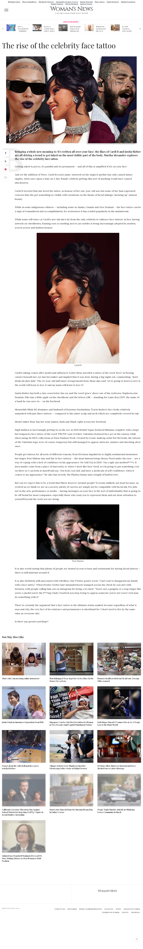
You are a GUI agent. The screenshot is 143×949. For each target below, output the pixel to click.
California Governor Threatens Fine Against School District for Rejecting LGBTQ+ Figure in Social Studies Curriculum (22, 812)
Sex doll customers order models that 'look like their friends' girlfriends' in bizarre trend (127, 28)
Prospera (135, 912)
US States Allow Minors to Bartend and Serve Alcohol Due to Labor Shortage (116, 767)
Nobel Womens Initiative (90, 909)
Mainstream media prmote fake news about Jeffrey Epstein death (101, 28)
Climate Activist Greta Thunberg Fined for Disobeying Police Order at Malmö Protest (68, 767)
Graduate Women (132, 909)
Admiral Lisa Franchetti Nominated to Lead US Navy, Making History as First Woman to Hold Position (22, 858)
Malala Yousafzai (128, 2)
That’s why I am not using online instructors (20, 678)
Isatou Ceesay (86, 4)
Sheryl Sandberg (29, 2)
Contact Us (59, 909)
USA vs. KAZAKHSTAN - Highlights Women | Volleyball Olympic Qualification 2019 (23, 28)
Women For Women (110, 912)
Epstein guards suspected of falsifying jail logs (75, 28)
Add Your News (70, 22)
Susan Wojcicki (86, 2)
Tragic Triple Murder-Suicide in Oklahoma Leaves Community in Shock (116, 810)
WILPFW (125, 912)
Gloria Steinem (71, 4)
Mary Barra (100, 2)
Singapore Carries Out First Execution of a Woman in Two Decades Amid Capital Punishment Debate (71, 723)
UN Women (72, 909)
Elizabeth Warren (46, 2)
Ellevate (109, 909)
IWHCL (118, 909)
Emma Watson (57, 4)
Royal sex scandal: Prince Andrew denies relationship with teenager (49, 28)
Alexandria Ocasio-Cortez (67, 2)
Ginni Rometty (113, 2)
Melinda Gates (14, 2)
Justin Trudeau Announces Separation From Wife (23, 722)
